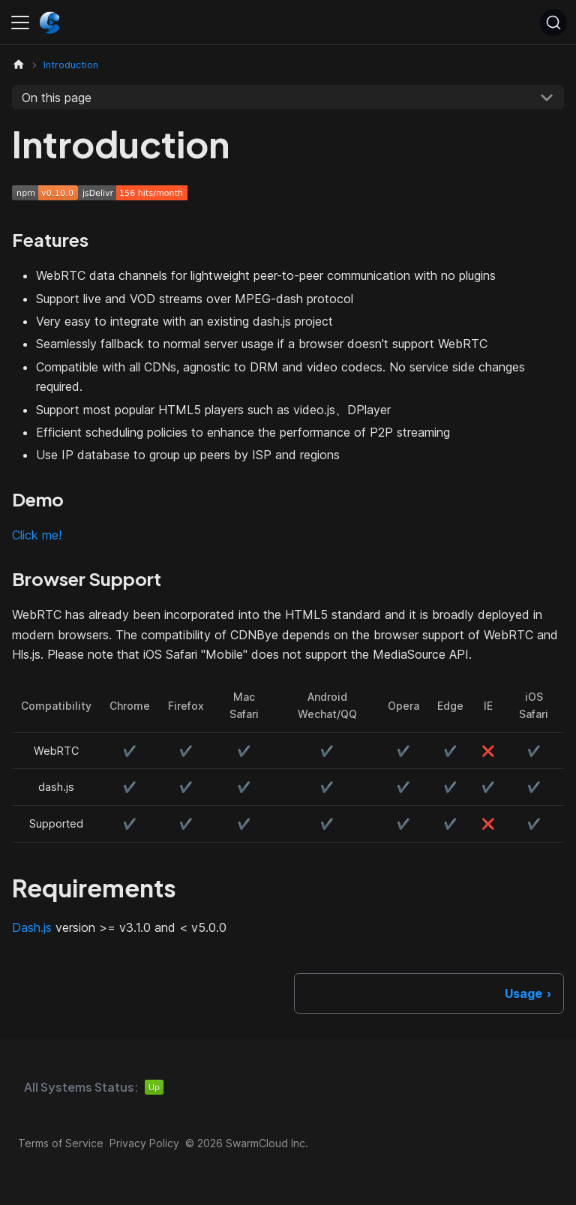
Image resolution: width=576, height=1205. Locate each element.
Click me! (37, 534)
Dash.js (32, 927)
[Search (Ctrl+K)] (553, 22)
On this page (57, 97)
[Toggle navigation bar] (20, 22)
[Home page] (19, 65)
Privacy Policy (144, 1143)
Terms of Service (61, 1143)
